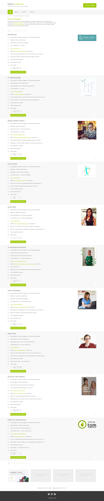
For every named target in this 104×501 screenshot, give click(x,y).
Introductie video (26, 361)
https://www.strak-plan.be (19, 393)
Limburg (12, 252)
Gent (20, 83)
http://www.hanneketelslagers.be (21, 307)
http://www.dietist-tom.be (19, 436)
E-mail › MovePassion (15, 48)
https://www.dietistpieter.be (20, 350)
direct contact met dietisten (18, 24)
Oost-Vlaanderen (14, 83)
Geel (17, 126)
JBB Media (51, 497)
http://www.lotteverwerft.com (20, 180)
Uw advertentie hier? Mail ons (40, 475)
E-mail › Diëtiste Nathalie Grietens (17, 134)
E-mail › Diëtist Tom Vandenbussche (18, 433)
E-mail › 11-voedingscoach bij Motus (18, 261)
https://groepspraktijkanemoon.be (21, 223)
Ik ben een (89, 5)
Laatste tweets (14, 447)
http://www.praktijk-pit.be (19, 94)
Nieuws (16, 12)
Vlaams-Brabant (13, 339)
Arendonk (18, 295)
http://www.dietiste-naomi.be (20, 51)
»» (25, 30)
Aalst (20, 382)
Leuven (20, 339)
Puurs (17, 40)
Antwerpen (12, 40)
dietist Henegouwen (18, 22)
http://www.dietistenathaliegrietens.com (22, 137)
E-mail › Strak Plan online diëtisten (17, 390)
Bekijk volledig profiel (18, 72)
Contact (32, 12)
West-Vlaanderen (14, 425)
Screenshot (30, 51)
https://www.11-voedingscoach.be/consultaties (24, 264)
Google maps (22, 40)
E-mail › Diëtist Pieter (14, 347)
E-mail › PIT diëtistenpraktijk (16, 91)
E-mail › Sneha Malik (14, 220)
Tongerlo (18, 169)
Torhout (20, 425)
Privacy (54, 497)
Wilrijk (17, 212)
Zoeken (24, 12)
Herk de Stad (18, 252)
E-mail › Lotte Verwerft (15, 177)
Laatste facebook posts (16, 62)
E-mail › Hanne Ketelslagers (16, 304)
